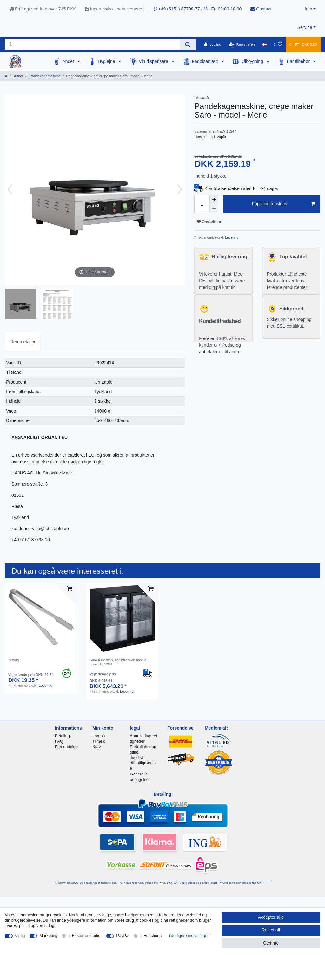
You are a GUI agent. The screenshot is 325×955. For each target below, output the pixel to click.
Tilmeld (98, 741)
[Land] (264, 44)
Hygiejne (107, 61)
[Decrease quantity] (213, 208)
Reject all (271, 929)
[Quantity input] (201, 204)
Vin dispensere (154, 61)
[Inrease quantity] (213, 199)
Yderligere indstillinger (188, 935)
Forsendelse (66, 746)
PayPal (122, 935)
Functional (153, 935)
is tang (13, 660)
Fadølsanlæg (205, 61)
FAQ (59, 741)
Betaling (62, 735)
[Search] (188, 44)
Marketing (48, 935)
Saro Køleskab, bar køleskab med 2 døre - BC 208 (118, 662)
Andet (68, 61)
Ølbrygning (253, 61)
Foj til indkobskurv (283, 204)
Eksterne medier (87, 935)
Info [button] (308, 8)
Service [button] (304, 27)
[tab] (22, 341)
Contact (260, 8)
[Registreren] (242, 44)
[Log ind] (213, 44)
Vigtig (20, 935)
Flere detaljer (23, 341)
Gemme (271, 942)
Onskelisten (209, 222)
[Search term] (92, 44)
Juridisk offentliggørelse (143, 763)
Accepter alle (271, 917)
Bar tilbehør (299, 61)
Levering (231, 237)
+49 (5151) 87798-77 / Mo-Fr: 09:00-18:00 (198, 8)
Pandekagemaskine (45, 76)
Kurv (96, 746)
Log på (98, 735)
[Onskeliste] (278, 44)
